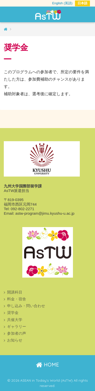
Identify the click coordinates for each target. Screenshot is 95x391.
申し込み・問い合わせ (26, 306)
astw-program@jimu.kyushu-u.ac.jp (44, 213)
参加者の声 (16, 333)
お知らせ (14, 340)
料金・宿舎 (16, 299)
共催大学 (14, 320)
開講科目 (14, 292)
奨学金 (12, 313)
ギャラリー (16, 327)
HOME (47, 364)
